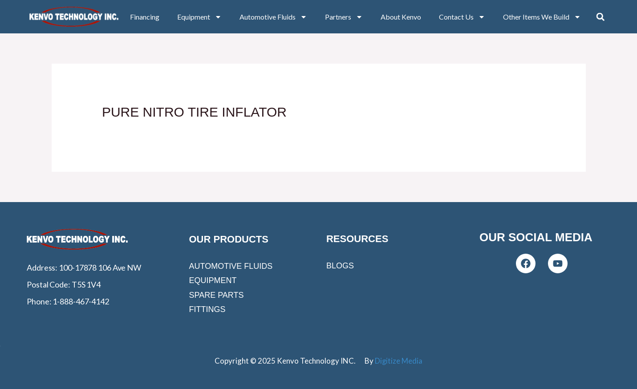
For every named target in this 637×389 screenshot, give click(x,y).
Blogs (340, 265)
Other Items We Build (542, 17)
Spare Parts (216, 295)
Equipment (199, 17)
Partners (344, 17)
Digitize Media (398, 360)
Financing (144, 16)
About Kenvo (401, 16)
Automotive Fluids (273, 17)
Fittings (207, 309)
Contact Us (462, 17)
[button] (600, 16)
